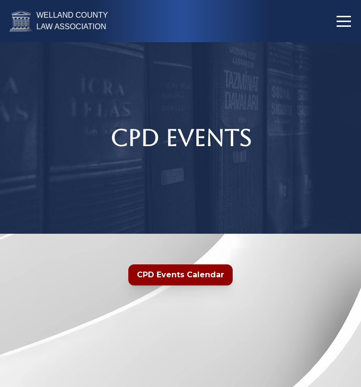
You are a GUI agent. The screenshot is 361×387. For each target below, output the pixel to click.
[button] (343, 21)
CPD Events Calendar (180, 274)
